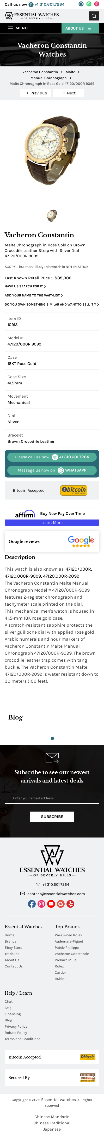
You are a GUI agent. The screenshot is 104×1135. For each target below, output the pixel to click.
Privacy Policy (16, 1026)
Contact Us (14, 966)
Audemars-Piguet (69, 941)
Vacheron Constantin (72, 954)
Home (9, 935)
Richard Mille (65, 960)
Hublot (60, 979)
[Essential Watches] (32, 15)
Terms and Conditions (22, 1039)
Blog (8, 1020)
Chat (9, 1001)
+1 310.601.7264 (46, 4)
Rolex (59, 966)
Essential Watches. (59, 1099)
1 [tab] (52, 738)
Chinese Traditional (51, 1122)
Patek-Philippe (67, 947)
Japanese (52, 1129)
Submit (94, 15)
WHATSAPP (52, 470)
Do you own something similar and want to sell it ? (52, 304)
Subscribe (52, 816)
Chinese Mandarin (52, 1116)
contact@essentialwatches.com (52, 893)
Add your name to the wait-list (34, 295)
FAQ (8, 1008)
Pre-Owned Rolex (68, 935)
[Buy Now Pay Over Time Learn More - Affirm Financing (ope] (52, 517)
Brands (10, 941)
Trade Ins (12, 954)
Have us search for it (25, 286)
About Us (78, 28)
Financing (13, 1014)
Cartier (60, 972)
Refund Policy (16, 1032)
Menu (22, 28)
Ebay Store (13, 947)
